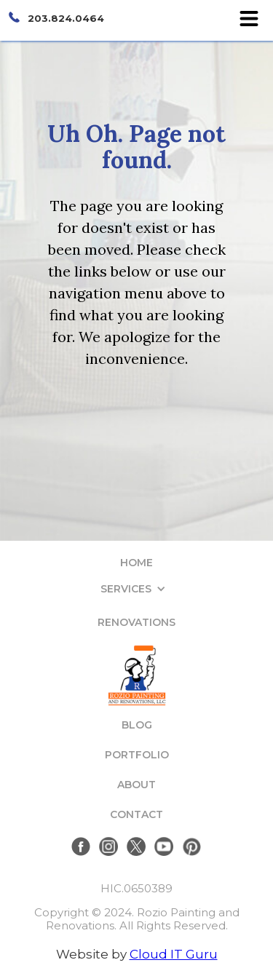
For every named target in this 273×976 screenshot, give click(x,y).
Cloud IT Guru (174, 954)
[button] (137, 589)
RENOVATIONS (136, 622)
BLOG (137, 724)
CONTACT (136, 814)
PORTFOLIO (137, 754)
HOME (136, 562)
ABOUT (136, 784)
